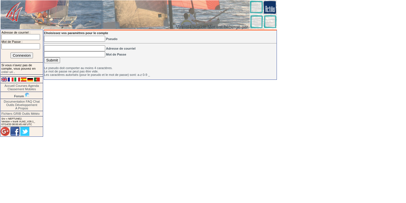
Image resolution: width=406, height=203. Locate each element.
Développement (26, 105)
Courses (21, 85)
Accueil (10, 85)
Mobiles (30, 89)
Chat (36, 101)
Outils (10, 105)
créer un (7, 72)
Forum (19, 96)
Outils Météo (31, 113)
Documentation (14, 101)
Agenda (33, 85)
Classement (16, 89)
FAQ (29, 101)
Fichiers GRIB (11, 113)
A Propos (21, 108)
